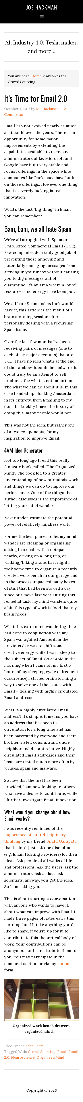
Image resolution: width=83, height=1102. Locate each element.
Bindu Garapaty (61, 841)
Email (62, 1051)
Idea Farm (35, 1046)
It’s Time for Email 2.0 (35, 98)
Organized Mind (50, 1057)
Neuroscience (23, 1057)
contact (64, 963)
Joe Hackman (41, 7)
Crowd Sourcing (42, 1051)
